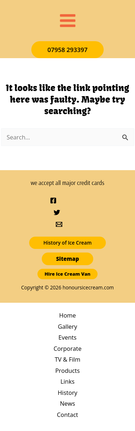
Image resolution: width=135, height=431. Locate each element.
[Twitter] (67, 212)
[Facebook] (67, 200)
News (67, 403)
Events (67, 337)
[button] (67, 49)
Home (67, 315)
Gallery (67, 326)
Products (67, 370)
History (67, 392)
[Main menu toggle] (67, 20)
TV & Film (67, 359)
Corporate (68, 348)
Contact (67, 414)
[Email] (67, 224)
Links (67, 381)
